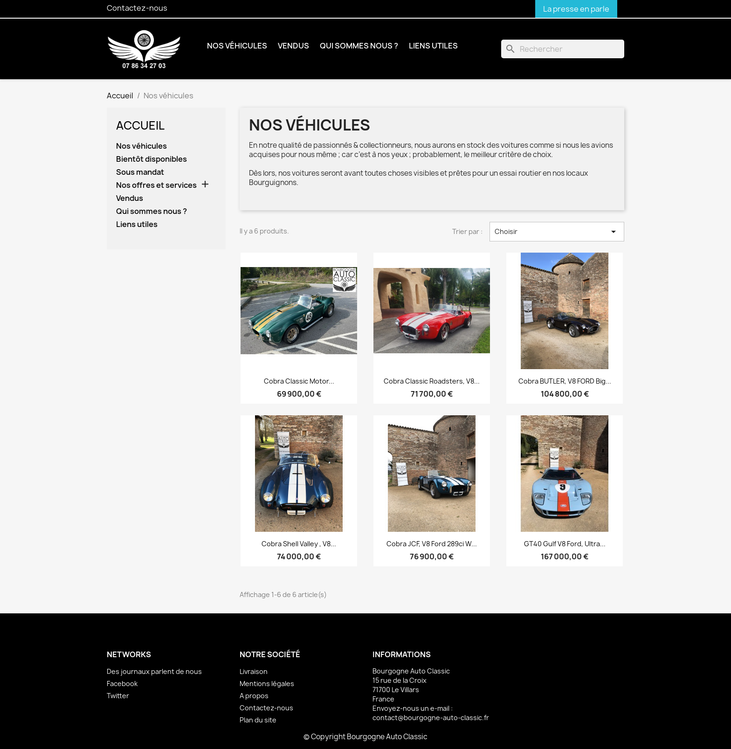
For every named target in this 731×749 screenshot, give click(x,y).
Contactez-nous (137, 8)
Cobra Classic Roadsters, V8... (432, 381)
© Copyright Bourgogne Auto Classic (365, 737)
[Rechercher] (562, 49)
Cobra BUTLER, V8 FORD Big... (564, 381)
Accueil (140, 125)
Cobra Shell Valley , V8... (299, 543)
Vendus (293, 46)
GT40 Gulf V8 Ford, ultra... (565, 543)
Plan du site (258, 719)
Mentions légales (267, 683)
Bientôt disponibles (151, 159)
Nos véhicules (237, 46)
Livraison (254, 671)
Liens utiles (433, 46)
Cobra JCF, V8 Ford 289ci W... (431, 543)
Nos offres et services (156, 185)
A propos (254, 695)
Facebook (122, 683)
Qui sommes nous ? (359, 46)
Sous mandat (140, 172)
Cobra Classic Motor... (299, 381)
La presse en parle (576, 9)
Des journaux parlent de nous (154, 671)
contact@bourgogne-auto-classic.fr (430, 717)
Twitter (118, 695)
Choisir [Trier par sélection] (557, 231)
